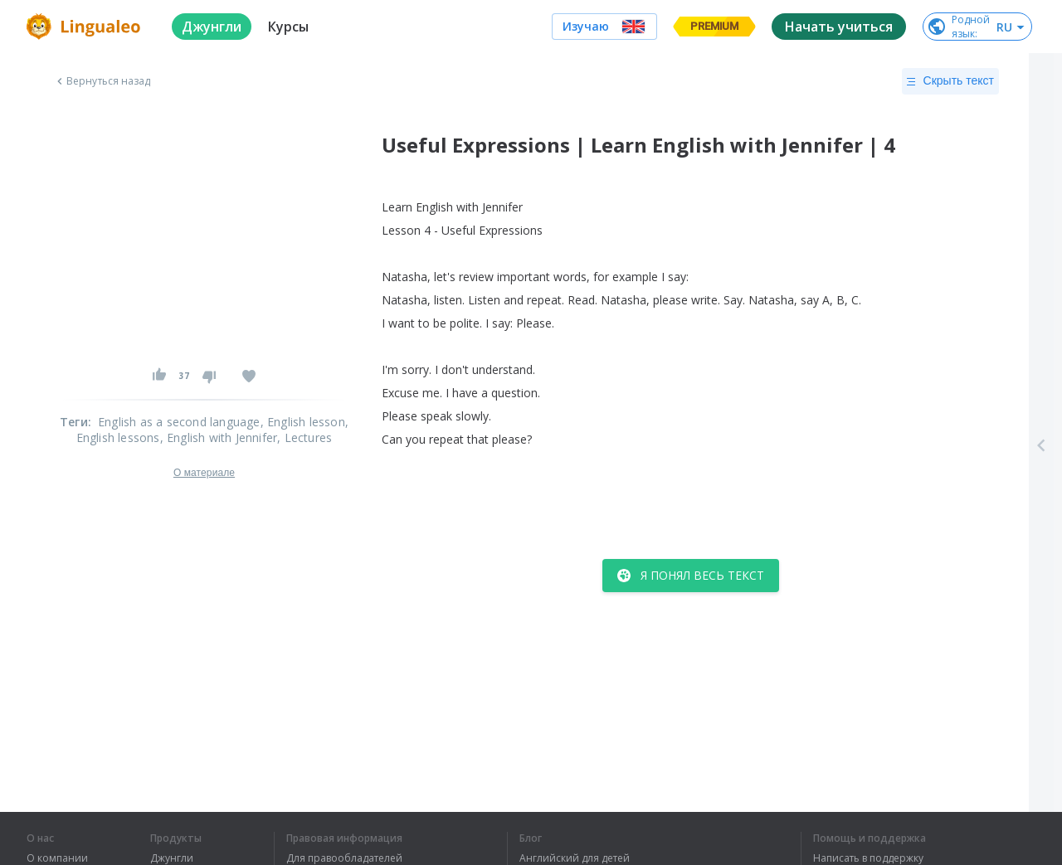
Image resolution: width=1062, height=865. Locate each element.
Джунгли (171, 858)
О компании (57, 858)
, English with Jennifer (219, 437)
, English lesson (303, 422)
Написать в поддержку (868, 858)
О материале (204, 473)
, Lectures (304, 437)
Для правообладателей (344, 858)
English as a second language (179, 422)
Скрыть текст (950, 81)
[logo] (86, 26)
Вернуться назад (102, 81)
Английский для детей (574, 858)
